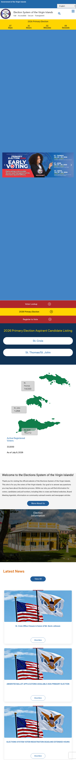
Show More (38, 640)
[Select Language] (66, 6)
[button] (73, 11)
